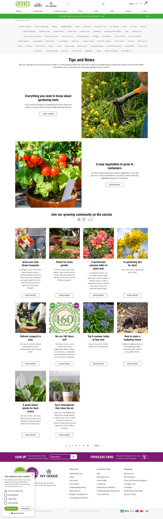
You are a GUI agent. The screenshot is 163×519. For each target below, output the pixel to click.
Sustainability (129, 46)
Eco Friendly (114, 26)
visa (147, 511)
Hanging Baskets (82, 36)
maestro (137, 511)
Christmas (86, 26)
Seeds (59, 46)
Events (124, 26)
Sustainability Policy (78, 487)
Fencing (133, 26)
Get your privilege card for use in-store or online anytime (128, 457)
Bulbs (77, 26)
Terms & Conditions (76, 511)
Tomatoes (37, 51)
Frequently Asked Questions (108, 491)
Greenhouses (136, 31)
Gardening (96, 31)
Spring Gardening (97, 46)
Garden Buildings (29, 31)
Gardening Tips (76, 473)
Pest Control (119, 41)
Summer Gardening (113, 46)
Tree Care (64, 51)
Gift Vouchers (129, 477)
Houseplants (107, 36)
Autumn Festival (24, 26)
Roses (51, 46)
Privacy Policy (88, 511)
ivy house (51, 4)
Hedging (95, 36)
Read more (48, 114)
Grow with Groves (51, 36)
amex (122, 511)
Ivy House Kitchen (135, 36)
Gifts (126, 31)
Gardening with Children (112, 31)
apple (127, 511)
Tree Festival (76, 51)
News (72, 477)
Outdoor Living (88, 41)
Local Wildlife (63, 41)
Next (97, 445)
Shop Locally (69, 46)
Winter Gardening (111, 51)
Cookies (96, 511)
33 (88, 445)
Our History (74, 484)
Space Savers (82, 46)
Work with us (75, 491)
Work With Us (125, 51)
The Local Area (103, 494)
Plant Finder (102, 480)
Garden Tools (84, 31)
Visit (98, 473)
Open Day (75, 41)
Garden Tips (71, 31)
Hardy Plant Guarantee (133, 491)
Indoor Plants (119, 36)
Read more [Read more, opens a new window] (19, 486)
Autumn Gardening (41, 26)
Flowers (142, 26)
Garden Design (44, 31)
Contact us (101, 484)
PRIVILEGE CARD (102, 457)
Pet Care (130, 41)
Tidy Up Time (142, 46)
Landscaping (37, 41)
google (132, 511)
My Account (129, 473)
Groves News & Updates (32, 36)
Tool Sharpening (51, 51)
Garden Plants (58, 31)
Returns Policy (130, 494)
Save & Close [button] (11, 508)
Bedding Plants (66, 26)
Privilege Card (129, 484)
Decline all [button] (25, 508)
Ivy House (74, 480)
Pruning (28, 46)
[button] (18, 513)
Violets (99, 51)
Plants (20, 46)
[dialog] (18, 495)
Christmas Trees (99, 26)
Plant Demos (142, 41)
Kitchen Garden (23, 41)
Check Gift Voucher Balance (135, 480)
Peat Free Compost (104, 41)
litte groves (38, 4)
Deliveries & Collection (106, 487)
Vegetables (88, 51)
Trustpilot (128, 487)
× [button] (32, 475)
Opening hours (103, 477)
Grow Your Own (67, 36)
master (142, 511)
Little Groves (50, 41)
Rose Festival (39, 46)
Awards (54, 26)
